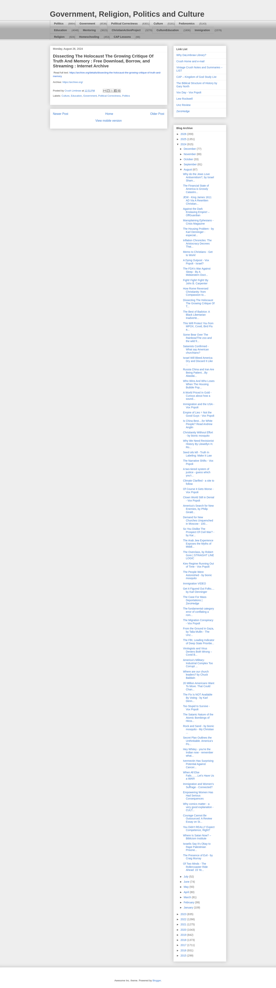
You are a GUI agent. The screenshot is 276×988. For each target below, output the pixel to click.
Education (60, 30)
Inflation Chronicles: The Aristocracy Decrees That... (197, 243)
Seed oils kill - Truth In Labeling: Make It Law (197, 454)
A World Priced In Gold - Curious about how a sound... (197, 396)
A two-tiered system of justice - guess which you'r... (196, 472)
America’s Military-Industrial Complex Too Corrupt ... (198, 663)
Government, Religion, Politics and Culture (127, 14)
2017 (183, 945)
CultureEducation (168, 30)
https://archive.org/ (72, 82)
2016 (183, 950)
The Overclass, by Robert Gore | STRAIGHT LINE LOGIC (198, 555)
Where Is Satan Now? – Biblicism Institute (197, 837)
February (189, 902)
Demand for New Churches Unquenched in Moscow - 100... (198, 520)
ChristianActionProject (126, 30)
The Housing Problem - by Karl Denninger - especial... (198, 232)
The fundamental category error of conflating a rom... (198, 612)
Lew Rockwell (184, 98)
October (189, 159)
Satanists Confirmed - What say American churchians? (196, 349)
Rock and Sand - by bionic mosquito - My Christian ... (198, 729)
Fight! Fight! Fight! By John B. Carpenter (195, 282)
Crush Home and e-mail (190, 61)
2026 (183, 134)
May (186, 886)
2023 (183, 914)
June (187, 881)
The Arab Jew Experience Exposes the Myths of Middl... (198, 543)
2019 (183, 934)
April (187, 892)
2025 (183, 139)
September (190, 164)
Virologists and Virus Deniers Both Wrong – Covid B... (197, 651)
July (186, 876)
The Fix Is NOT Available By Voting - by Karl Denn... (197, 698)
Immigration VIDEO (194, 583)
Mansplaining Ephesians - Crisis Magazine (198, 222)
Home (109, 113)
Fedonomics (187, 23)
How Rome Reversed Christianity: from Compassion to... (195, 291)
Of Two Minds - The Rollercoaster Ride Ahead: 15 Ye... (195, 867)
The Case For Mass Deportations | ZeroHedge (194, 600)
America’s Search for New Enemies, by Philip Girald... (198, 509)
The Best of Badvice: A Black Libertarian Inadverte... (196, 315)
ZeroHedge (183, 111)
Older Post (157, 113)
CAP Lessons (122, 36)
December (190, 148)
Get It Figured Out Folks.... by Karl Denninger (198, 590)
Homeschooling (89, 36)
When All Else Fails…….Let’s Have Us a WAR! (198, 775)
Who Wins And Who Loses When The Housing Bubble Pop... (198, 384)
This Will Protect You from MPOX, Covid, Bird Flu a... (198, 326)
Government (87, 23)
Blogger (157, 980)
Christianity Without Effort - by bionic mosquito (198, 434)
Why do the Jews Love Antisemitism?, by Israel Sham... (198, 177)
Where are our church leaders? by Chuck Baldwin (196, 675)
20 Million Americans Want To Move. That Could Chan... (198, 686)
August (188, 169)
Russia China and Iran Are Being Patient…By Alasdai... (198, 372)
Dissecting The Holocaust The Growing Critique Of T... (198, 303)
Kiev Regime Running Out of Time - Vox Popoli (198, 565)
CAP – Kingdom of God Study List (196, 76)
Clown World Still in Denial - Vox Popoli (198, 499)
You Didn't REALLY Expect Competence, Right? (198, 829)
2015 (183, 955)
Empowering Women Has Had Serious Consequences (198, 795)
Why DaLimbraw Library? (191, 55)
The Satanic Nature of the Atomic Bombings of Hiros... (198, 717)
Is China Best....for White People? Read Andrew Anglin (197, 424)
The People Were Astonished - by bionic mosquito (197, 575)
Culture (158, 23)
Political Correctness (124, 23)
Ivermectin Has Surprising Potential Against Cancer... (198, 764)
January (189, 907)
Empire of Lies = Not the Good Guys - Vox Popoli (198, 414)
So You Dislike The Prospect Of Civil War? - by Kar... (198, 532)
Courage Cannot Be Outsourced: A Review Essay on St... (197, 818)
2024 (183, 144)
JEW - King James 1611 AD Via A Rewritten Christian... (197, 200)
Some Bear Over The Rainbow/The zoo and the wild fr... (197, 338)
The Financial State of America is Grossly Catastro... (196, 189)
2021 (183, 924)
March (188, 897)
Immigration (202, 30)
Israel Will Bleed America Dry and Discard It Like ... (198, 361)
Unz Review (183, 104)
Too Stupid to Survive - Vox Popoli (196, 708)
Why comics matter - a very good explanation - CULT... (198, 807)
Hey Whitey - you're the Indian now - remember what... (198, 752)
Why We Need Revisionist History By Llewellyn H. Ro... (198, 444)
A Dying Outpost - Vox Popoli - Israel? (196, 262)
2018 (183, 939)
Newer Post (60, 113)
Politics (59, 23)
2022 (183, 919)
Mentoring (89, 30)
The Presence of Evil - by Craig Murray (198, 857)
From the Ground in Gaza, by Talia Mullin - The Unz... (198, 631)
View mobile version (108, 120)
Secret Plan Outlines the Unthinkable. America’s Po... (198, 741)
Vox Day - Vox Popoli (188, 92)
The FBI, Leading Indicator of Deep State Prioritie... (198, 642)
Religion (59, 36)
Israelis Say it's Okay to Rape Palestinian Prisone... (196, 847)
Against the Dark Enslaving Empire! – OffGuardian (196, 212)
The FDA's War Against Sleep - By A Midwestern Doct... (196, 272)
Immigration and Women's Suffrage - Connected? (198, 785)
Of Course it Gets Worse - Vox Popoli (198, 490)
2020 (183, 929)
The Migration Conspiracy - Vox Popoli (198, 622)
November (190, 154)
